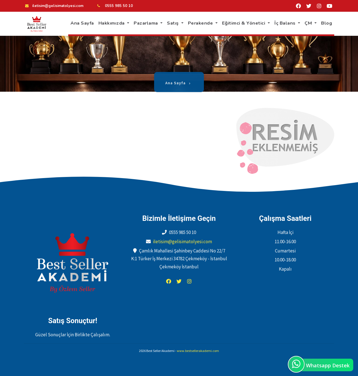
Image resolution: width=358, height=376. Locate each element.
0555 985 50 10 (118, 5)
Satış (173, 23)
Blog (326, 23)
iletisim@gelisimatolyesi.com (57, 5)
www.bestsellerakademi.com (198, 351)
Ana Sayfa (82, 23)
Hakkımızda (112, 23)
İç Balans (285, 23)
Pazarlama (146, 23)
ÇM (309, 23)
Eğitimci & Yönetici (244, 23)
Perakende (201, 23)
